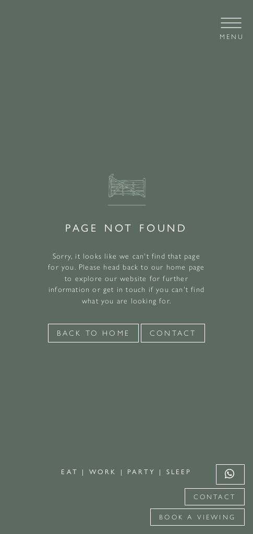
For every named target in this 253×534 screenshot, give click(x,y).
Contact (215, 497)
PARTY (143, 472)
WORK (105, 472)
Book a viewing (197, 517)
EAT (71, 472)
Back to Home (93, 333)
